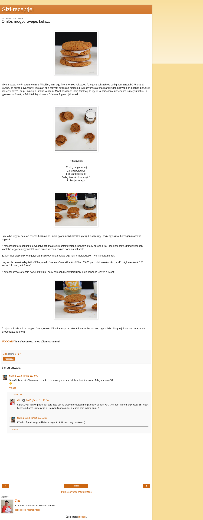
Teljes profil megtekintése (28, 510)
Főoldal (76, 486)
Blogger (82, 517)
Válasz (12, 388)
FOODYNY (8, 341)
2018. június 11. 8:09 (27, 376)
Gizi (19, 400)
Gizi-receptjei (18, 9)
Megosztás (9, 359)
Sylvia (12, 376)
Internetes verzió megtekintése (76, 492)
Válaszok (17, 394)
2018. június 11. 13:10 (37, 400)
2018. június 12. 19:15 (36, 418)
